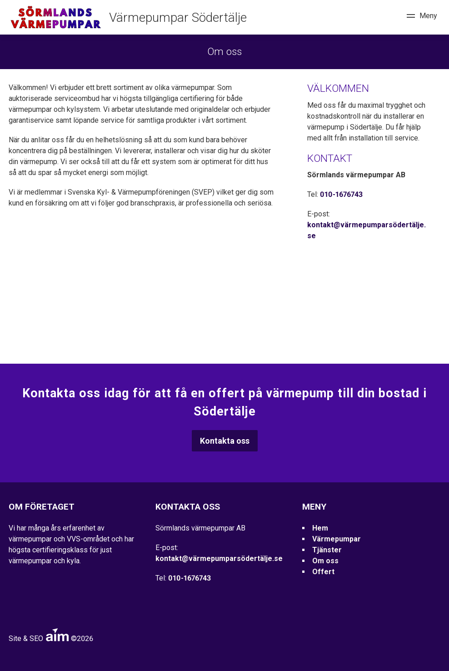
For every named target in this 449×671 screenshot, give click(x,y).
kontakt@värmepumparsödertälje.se (219, 558)
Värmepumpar (336, 539)
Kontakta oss (224, 441)
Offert (323, 571)
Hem (320, 528)
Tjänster (327, 550)
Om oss (325, 560)
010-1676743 (341, 194)
